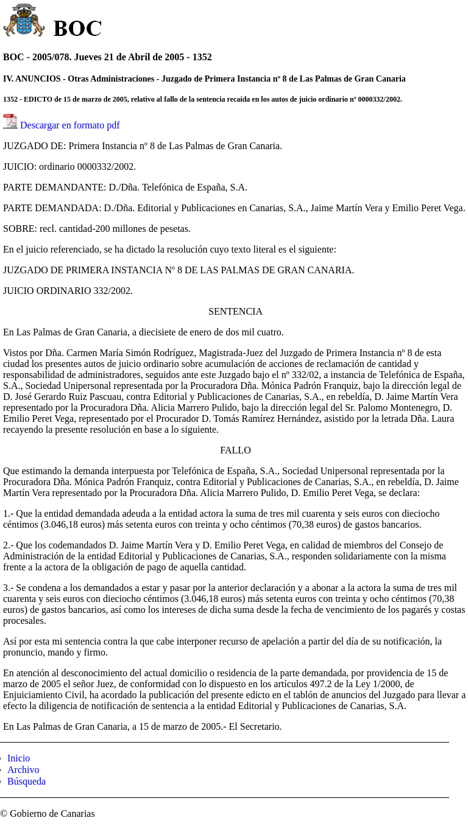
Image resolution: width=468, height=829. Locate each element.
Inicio (18, 758)
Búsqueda (26, 781)
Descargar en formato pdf (70, 125)
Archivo (23, 769)
